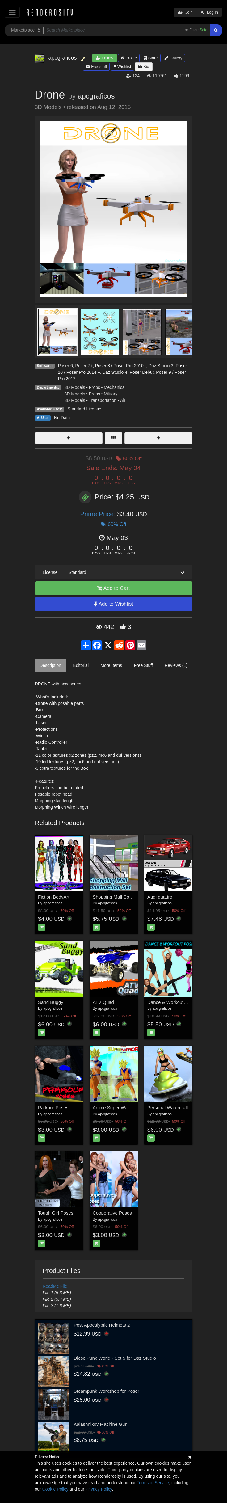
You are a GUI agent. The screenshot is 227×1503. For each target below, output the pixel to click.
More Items (111, 665)
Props (94, 387)
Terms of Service (153, 1482)
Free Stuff (143, 665)
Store (151, 58)
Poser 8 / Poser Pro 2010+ (120, 365)
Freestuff (96, 66)
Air (122, 400)
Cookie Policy (55, 1489)
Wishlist (122, 66)
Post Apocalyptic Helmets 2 (102, 1325)
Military (110, 393)
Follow (104, 58)
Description (50, 665)
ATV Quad (103, 1002)
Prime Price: (98, 513)
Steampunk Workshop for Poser (106, 1391)
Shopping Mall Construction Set (125, 896)
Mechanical (115, 387)
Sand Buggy (50, 1002)
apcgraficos (96, 96)
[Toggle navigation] (12, 12)
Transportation (102, 400)
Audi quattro (159, 896)
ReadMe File (55, 1286)
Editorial (81, 665)
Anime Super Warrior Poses (121, 1107)
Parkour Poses (53, 1107)
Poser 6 (65, 365)
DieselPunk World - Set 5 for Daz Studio (115, 1358)
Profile (129, 58)
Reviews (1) (176, 665)
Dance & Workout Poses (172, 1002)
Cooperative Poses (112, 1212)
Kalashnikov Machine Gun (101, 1424)
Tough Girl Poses (55, 1212)
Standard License (84, 408)
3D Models (75, 387)
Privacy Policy (99, 1489)
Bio (143, 66)
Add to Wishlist (113, 604)
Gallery (173, 58)
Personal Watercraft (167, 1107)
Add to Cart (113, 588)
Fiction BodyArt (53, 896)
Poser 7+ (83, 365)
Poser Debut (142, 372)
